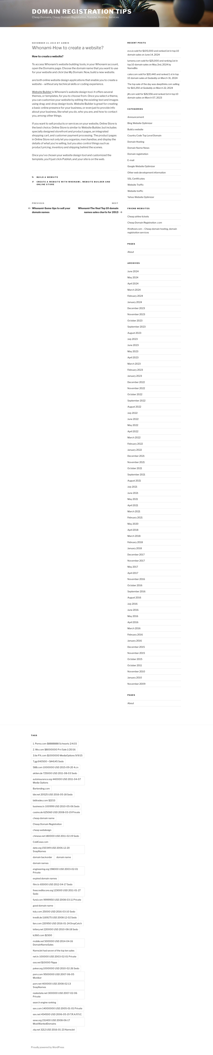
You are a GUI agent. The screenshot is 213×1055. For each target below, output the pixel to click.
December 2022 (136, 382)
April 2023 (132, 357)
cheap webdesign (42, 830)
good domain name (43, 905)
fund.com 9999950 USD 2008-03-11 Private (57, 899)
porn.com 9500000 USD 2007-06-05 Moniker (53, 976)
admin (65, 43)
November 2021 (136, 462)
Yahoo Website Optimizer (140, 197)
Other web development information (146, 172)
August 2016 (134, 597)
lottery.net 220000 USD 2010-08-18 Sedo (55, 929)
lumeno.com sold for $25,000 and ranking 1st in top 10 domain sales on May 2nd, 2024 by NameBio (152, 64)
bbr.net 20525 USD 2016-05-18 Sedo (53, 794)
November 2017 (136, 560)
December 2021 (136, 455)
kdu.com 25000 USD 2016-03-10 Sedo (54, 911)
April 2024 (132, 283)
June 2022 (132, 419)
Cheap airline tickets (138, 216)
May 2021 (132, 499)
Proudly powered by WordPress (47, 1047)
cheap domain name (43, 818)
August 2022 (134, 406)
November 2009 (136, 683)
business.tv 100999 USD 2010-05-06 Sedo (56, 806)
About (130, 251)
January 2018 (134, 548)
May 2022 (132, 425)
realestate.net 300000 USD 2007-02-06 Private (55, 995)
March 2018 (133, 535)
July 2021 (132, 486)
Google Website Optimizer (141, 166)
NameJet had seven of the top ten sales (53, 950)
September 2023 (136, 326)
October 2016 (134, 585)
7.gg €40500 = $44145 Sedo (48, 761)
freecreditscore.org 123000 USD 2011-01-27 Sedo (57, 892)
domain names (40, 863)
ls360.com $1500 (42, 935)
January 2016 (134, 640)
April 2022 (132, 431)
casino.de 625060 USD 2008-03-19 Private (56, 812)
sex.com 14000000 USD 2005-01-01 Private (57, 1008)
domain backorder (42, 857)
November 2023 (136, 314)
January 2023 (134, 375)
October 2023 (134, 320)
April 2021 (132, 505)
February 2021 (135, 517)
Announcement (135, 117)
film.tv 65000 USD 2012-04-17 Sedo (52, 884)
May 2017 (132, 566)
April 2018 (132, 529)
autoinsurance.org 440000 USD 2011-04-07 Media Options (57, 781)
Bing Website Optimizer (139, 123)
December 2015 (136, 646)
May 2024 (132, 277)
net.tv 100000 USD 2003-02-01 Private (54, 956)
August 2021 (134, 480)
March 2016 (133, 628)
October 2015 (134, 659)
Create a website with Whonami (59, 182)
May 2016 (132, 616)
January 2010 (134, 677)
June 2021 (132, 493)
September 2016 (136, 591)
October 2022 (134, 394)
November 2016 (136, 579)
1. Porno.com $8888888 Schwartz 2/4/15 (55, 743)
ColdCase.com (40, 841)
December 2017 (136, 554)
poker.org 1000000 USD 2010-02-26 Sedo (56, 968)
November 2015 (136, 653)
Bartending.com (41, 788)
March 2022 (133, 437)
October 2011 (134, 665)
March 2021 (133, 511)
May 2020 (132, 523)
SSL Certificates (136, 178)
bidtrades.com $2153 (44, 800)
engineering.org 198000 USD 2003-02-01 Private (55, 871)
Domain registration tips (82, 11)
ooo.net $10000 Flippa (45, 962)
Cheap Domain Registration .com (144, 222)
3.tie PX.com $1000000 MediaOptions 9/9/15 (57, 755)
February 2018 (135, 542)
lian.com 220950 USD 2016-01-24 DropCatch (57, 923)
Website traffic (135, 191)
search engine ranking (44, 1002)
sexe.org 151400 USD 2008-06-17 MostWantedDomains (51, 1022)
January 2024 (134, 302)
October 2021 (134, 468)
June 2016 (132, 609)
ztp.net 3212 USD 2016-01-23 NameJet (54, 1029)
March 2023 (134, 363)
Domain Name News (138, 147)
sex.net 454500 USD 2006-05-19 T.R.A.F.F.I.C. (57, 1014)
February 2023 (135, 369)
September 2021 (136, 474)
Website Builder (42, 92)
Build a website (47, 177)
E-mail (130, 160)
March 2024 (134, 289)
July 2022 (132, 412)
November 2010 (136, 671)
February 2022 (135, 443)
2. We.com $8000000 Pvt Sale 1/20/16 (54, 749)
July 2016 (132, 603)
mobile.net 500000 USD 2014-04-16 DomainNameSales (53, 943)
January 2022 (134, 449)
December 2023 (136, 308)
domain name (63, 857)
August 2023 (134, 332)
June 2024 (133, 271)
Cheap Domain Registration (47, 824)
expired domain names (45, 878)
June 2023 (133, 345)
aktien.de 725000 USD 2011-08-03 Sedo (55, 773)
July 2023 (132, 339)
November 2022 (136, 388)
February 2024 (135, 295)
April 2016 (132, 622)
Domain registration (137, 153)
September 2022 (136, 400)
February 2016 (135, 634)
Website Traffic (135, 184)
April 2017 (132, 573)
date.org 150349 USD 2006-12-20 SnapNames (51, 849)
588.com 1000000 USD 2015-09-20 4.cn (55, 767)
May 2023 (132, 351)
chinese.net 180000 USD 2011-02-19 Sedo (56, 836)
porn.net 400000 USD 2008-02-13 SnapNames (52, 985)
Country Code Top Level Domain (144, 135)
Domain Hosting (135, 141)
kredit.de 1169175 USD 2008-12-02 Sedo (55, 917)
